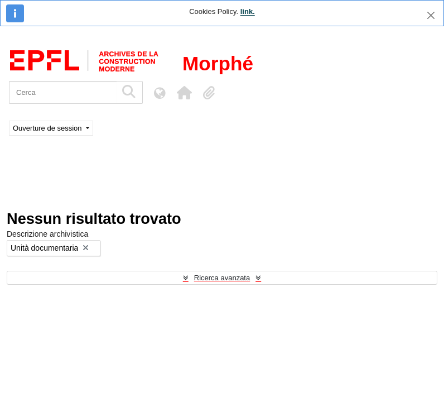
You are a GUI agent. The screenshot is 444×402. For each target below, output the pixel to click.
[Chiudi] (430, 15)
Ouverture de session (48, 128)
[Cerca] (63, 92)
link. (247, 11)
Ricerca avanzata (222, 278)
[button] (184, 93)
